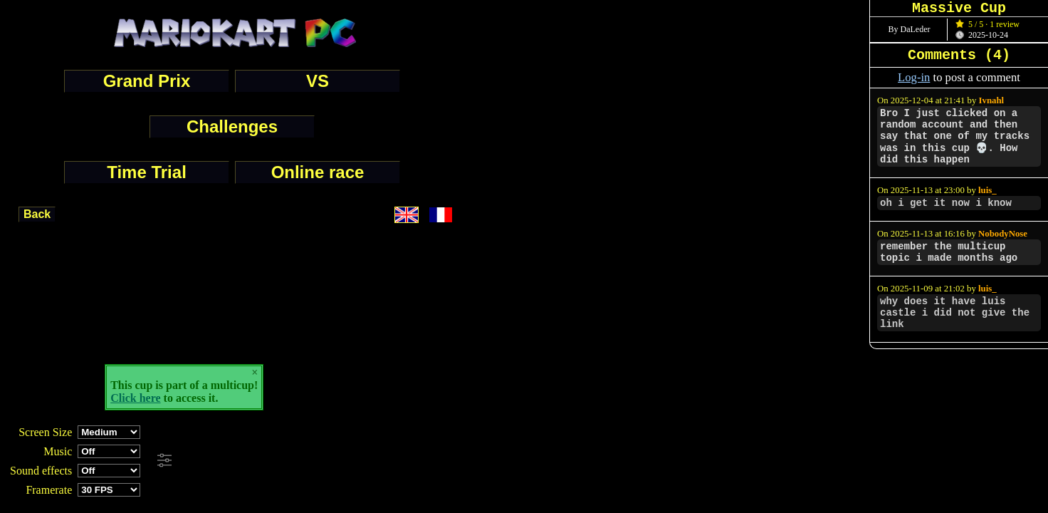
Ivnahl (992, 100)
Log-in (914, 77)
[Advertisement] (387, 461)
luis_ (987, 190)
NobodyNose (1002, 234)
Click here (135, 398)
